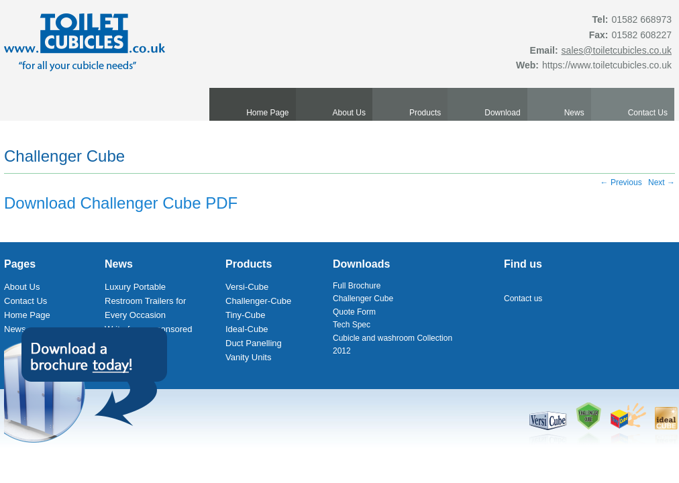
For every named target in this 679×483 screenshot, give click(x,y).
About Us (349, 112)
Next (661, 182)
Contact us (523, 298)
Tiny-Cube (245, 315)
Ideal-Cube (246, 329)
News (574, 112)
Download (502, 112)
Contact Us (648, 112)
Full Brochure (356, 285)
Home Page (267, 112)
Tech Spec (351, 324)
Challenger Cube (64, 156)
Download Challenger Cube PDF (121, 203)
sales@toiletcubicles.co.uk (617, 50)
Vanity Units (248, 357)
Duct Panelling (253, 343)
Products (425, 112)
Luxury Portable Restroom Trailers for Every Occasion (145, 301)
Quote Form (354, 312)
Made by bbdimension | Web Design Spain (602, 455)
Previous (621, 182)
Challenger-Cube (258, 301)
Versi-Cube (246, 287)
